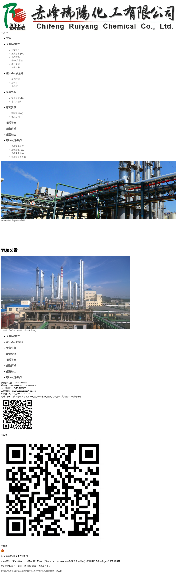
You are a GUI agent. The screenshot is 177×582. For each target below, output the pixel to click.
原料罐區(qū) (26, 330)
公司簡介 (15, 50)
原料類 (14, 83)
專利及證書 (16, 101)
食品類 (14, 86)
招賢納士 (11, 134)
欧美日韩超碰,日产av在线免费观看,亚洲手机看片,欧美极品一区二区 (31, 571)
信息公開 (15, 117)
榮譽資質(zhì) (17, 98)
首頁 (8, 38)
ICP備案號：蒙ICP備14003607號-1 (16, 561)
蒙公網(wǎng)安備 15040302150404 (48, 561)
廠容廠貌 (15, 64)
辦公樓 (8, 330)
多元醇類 (15, 79)
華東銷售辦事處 (18, 157)
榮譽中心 (11, 92)
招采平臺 (11, 122)
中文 (3, 33)
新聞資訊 (11, 107)
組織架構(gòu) (17, 53)
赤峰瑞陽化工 (17, 146)
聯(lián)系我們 (14, 140)
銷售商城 (11, 128)
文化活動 (15, 67)
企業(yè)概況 (13, 44)
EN (7, 33)
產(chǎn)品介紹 (14, 73)
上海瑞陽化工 (17, 150)
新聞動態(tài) (17, 113)
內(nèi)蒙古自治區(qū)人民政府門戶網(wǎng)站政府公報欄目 (92, 561)
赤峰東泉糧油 (17, 153)
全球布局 (15, 57)
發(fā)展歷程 (17, 60)
